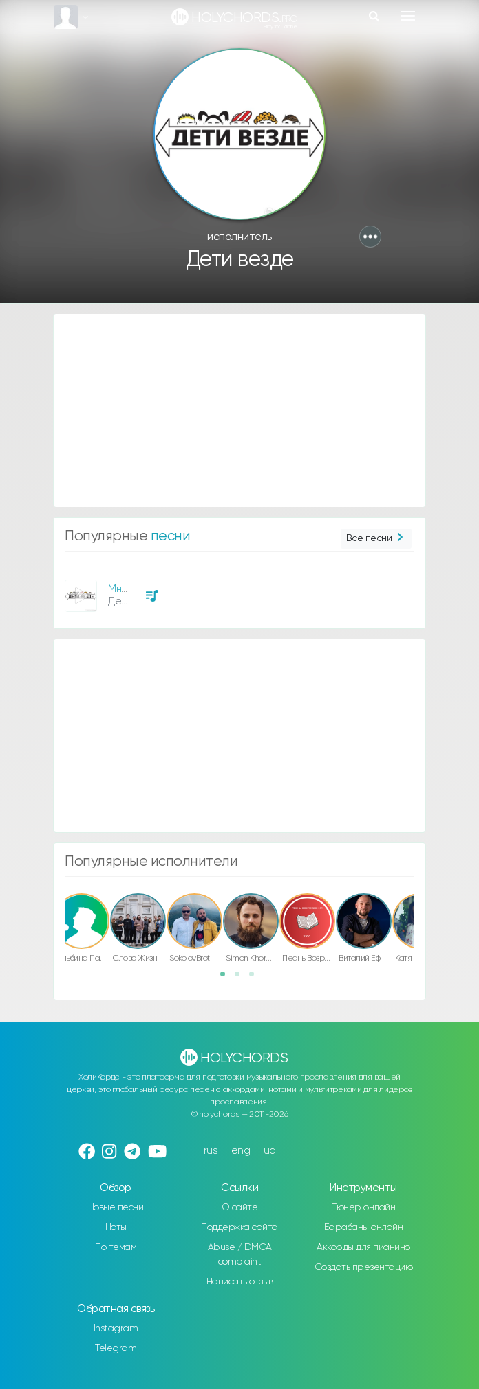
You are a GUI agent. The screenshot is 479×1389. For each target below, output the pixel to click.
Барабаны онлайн (363, 1227)
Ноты (116, 1227)
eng (241, 1151)
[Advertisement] (239, 410)
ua (270, 1151)
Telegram (115, 1348)
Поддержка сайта (239, 1227)
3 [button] (256, 978)
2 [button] (241, 978)
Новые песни (116, 1207)
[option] (116, 590)
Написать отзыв (239, 1282)
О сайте (240, 1207)
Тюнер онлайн (363, 1207)
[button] (370, 236)
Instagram (116, 1328)
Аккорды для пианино (363, 1247)
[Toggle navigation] (407, 16)
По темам (115, 1247)
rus (211, 1151)
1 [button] (227, 978)
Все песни (376, 539)
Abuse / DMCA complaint (240, 1255)
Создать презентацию (364, 1267)
